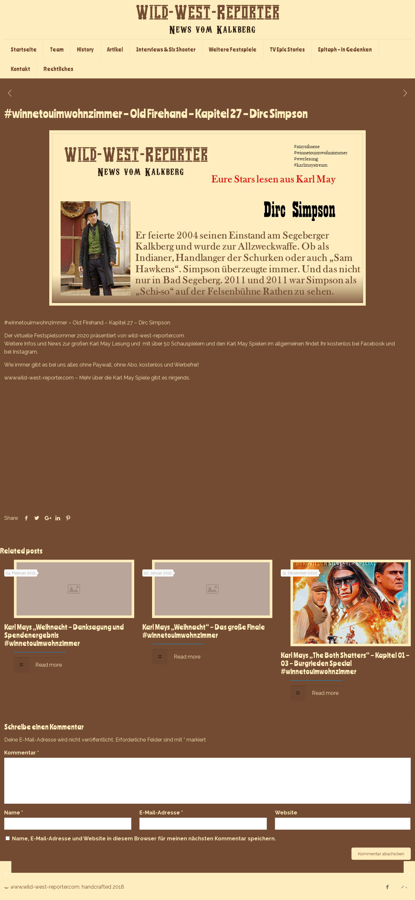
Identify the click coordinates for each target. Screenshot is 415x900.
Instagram (25, 352)
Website (286, 813)
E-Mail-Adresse (161, 813)
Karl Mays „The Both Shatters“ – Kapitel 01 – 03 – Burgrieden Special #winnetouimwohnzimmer (345, 663)
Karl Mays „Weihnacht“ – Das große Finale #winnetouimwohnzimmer (203, 631)
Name (13, 813)
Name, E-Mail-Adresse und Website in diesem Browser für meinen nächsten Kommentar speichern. (144, 839)
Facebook (373, 344)
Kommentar (21, 753)
